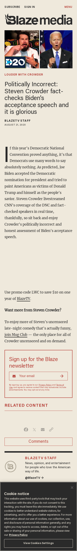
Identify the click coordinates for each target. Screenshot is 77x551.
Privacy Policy (45, 385)
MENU (68, 7)
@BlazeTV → (34, 478)
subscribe (12, 7)
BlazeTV (23, 299)
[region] (38, 516)
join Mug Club (16, 335)
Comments (38, 442)
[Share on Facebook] (26, 430)
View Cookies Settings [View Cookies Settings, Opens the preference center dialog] (38, 543)
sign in (29, 7)
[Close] (72, 487)
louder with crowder (24, 74)
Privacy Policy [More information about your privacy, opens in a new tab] (18, 535)
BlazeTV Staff (17, 121)
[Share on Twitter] (34, 430)
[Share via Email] (43, 430)
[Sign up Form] (38, 376)
